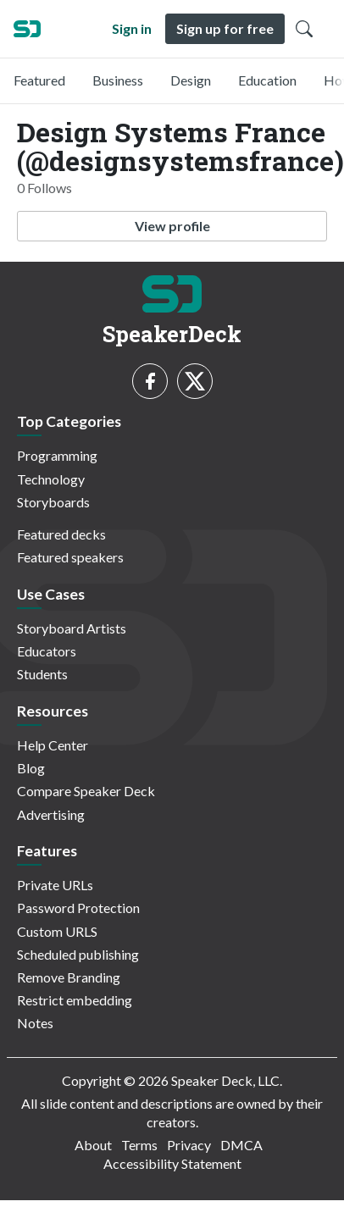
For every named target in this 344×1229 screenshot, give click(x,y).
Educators (46, 651)
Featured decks (61, 534)
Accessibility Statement (172, 1163)
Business (117, 80)
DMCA (241, 1145)
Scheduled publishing (78, 954)
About (93, 1145)
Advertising (51, 814)
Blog (31, 768)
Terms (139, 1145)
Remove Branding (68, 977)
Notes (35, 1023)
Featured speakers (70, 557)
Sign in (132, 28)
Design (190, 80)
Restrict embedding (74, 1000)
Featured (39, 80)
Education (267, 80)
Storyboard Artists (71, 628)
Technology (51, 479)
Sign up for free (225, 28)
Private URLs (55, 885)
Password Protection (78, 908)
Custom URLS (57, 931)
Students (42, 674)
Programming (57, 455)
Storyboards (53, 502)
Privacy (189, 1145)
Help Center (52, 745)
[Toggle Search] (304, 29)
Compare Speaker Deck (86, 791)
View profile (172, 226)
